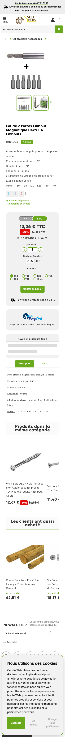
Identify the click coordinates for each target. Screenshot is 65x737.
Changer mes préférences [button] (52, 723)
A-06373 (27, 142)
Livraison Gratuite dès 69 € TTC (37, 300)
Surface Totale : (32, 256)
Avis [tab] (44, 363)
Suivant (52, 101)
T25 (50, 276)
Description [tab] (24, 363)
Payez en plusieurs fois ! (32, 339)
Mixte (40, 279)
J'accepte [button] (16, 722)
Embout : (32, 268)
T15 (27, 276)
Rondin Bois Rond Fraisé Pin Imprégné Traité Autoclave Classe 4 (22, 584)
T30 (16, 279)
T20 (39, 276)
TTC (40, 218)
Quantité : (32, 244)
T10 (16, 276)
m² (38, 260)
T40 (27, 279)
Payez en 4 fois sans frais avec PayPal (32, 324)
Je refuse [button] (33, 723)
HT (26, 218)
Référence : (13, 142)
